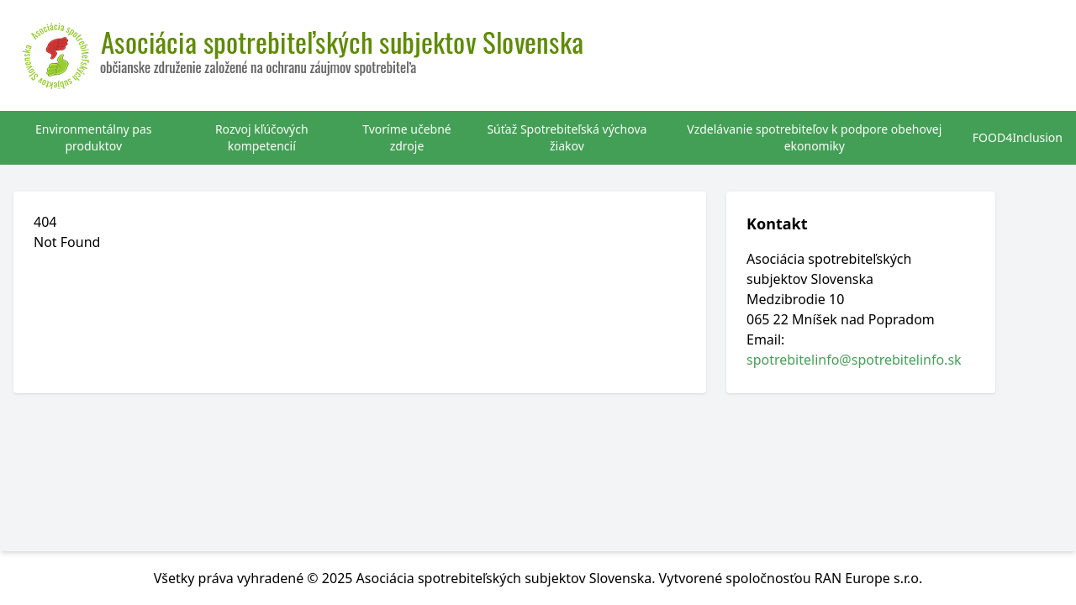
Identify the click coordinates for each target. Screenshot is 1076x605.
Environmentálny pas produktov (93, 137)
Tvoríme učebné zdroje (406, 137)
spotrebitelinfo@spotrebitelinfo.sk (854, 359)
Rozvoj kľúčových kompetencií (262, 137)
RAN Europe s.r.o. (869, 578)
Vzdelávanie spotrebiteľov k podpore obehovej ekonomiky (814, 137)
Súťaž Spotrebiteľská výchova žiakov (566, 137)
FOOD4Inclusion (1018, 137)
